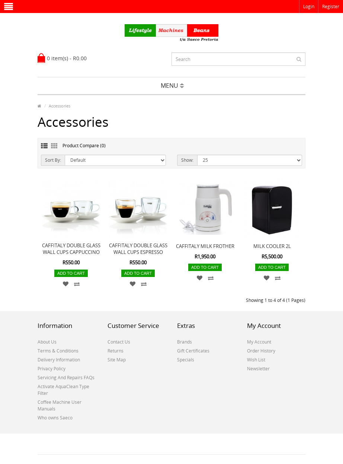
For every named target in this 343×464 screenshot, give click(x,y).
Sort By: (53, 160)
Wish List (256, 360)
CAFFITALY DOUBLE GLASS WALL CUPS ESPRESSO (138, 248)
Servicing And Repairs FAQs (66, 377)
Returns (116, 351)
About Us (47, 342)
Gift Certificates (193, 351)
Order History (261, 351)
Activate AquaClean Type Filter (63, 389)
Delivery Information (59, 360)
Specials (185, 360)
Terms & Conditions (58, 351)
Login (308, 6)
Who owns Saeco (55, 418)
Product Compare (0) (84, 145)
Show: (187, 160)
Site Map (117, 360)
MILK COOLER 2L (272, 246)
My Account (259, 342)
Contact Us (119, 342)
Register (330, 6)
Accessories (59, 106)
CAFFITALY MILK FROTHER (205, 246)
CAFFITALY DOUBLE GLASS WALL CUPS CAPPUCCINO (71, 248)
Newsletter (258, 368)
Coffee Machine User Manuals (59, 405)
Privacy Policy (51, 368)
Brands (184, 342)
